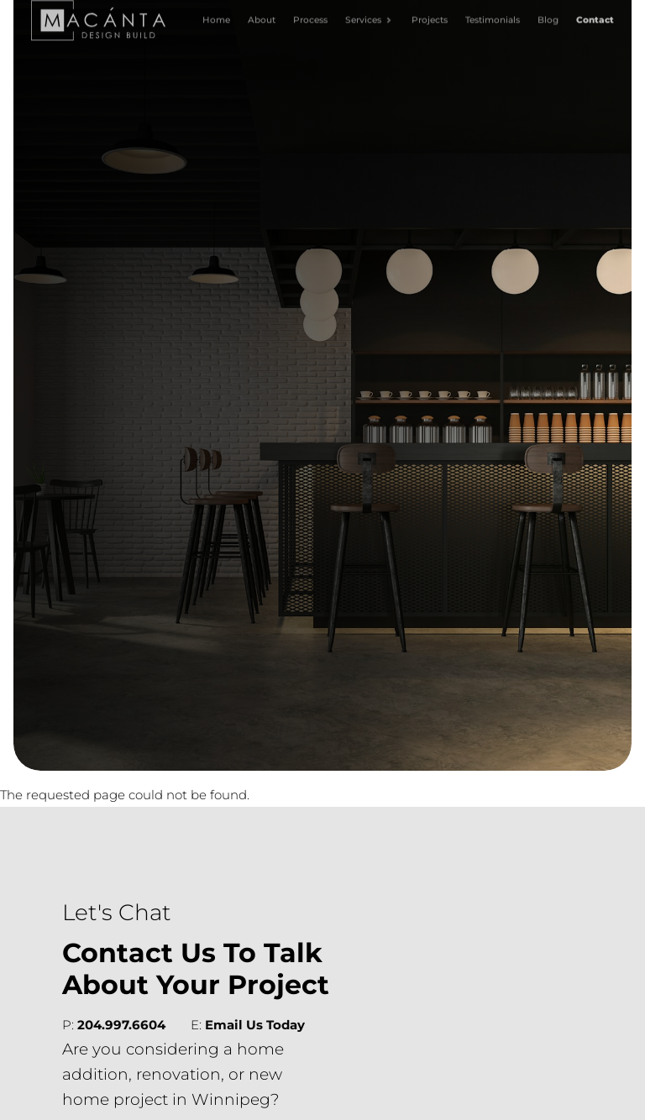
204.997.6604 (121, 1025)
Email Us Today (255, 1025)
